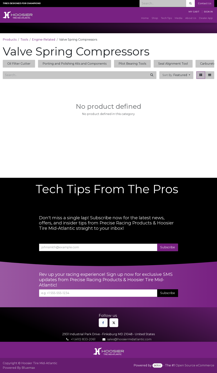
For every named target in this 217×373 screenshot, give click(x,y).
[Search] (190, 3)
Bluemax (28, 368)
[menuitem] (145, 18)
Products (10, 39)
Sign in (208, 11)
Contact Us (204, 3)
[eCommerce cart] (194, 12)
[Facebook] (103, 322)
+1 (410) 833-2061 (83, 339)
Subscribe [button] (167, 247)
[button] (176, 75)
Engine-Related (43, 39)
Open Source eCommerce (195, 365)
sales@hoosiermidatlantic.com (129, 339)
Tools (24, 39)
